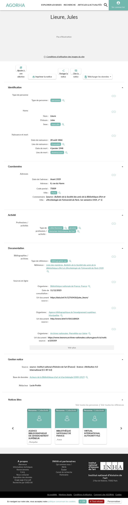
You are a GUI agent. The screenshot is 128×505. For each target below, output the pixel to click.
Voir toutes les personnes (87, 412)
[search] (106, 5)
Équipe (64, 477)
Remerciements (23, 477)
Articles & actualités (90, 4)
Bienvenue (23, 471)
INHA (64, 474)
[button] (12, 435)
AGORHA (13, 5)
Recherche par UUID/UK (23, 489)
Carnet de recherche (64, 479)
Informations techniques (22, 474)
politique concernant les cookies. (62, 501)
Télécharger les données (93, 74)
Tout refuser (96, 501)
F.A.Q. (22, 479)
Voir (72, 355)
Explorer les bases (52, 4)
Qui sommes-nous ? (64, 471)
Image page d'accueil (23, 487)
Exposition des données (22, 484)
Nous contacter (22, 482)
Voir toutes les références (112, 412)
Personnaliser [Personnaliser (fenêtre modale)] (114, 501)
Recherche (70, 4)
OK (82, 501)
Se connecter (118, 7)
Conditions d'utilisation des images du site (64, 56)
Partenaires (64, 482)
